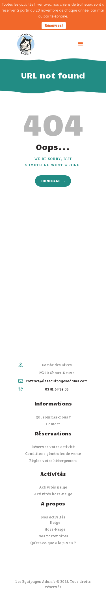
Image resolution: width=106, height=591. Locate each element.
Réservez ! (53, 25)
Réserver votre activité (53, 446)
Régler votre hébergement (53, 460)
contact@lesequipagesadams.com (57, 380)
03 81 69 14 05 (56, 389)
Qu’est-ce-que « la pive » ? (53, 542)
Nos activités (53, 517)
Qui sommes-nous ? (53, 417)
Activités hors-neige (53, 493)
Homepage (50, 181)
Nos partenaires (53, 535)
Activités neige (53, 487)
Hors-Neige (54, 529)
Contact (53, 423)
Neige (55, 522)
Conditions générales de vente (53, 453)
